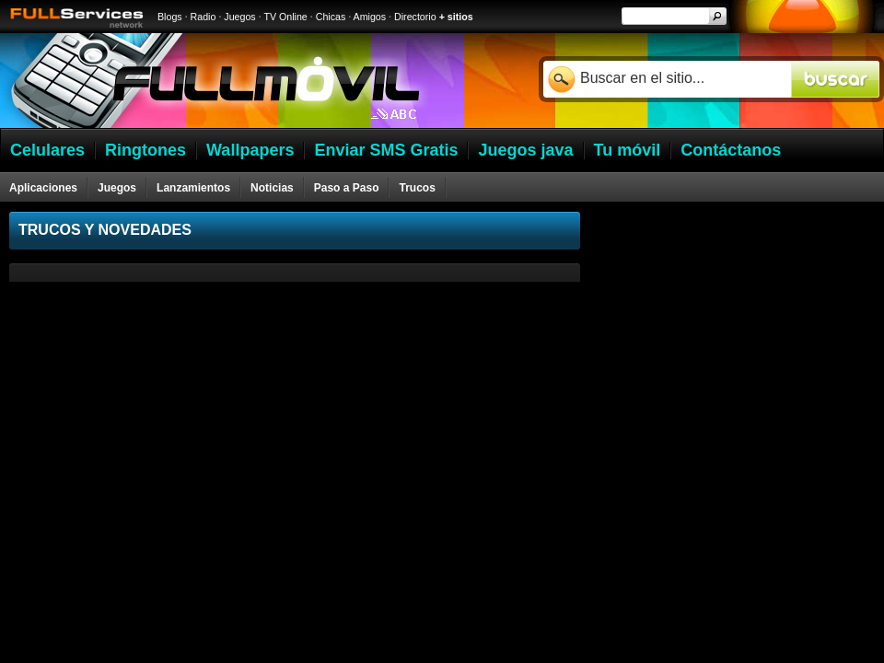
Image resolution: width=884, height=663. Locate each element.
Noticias (272, 187)
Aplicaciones (43, 187)
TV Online (285, 16)
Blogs (169, 16)
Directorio (415, 16)
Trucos (417, 187)
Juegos (239, 16)
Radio (203, 16)
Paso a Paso (346, 187)
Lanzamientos (193, 187)
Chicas (331, 16)
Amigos (370, 16)
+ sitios (456, 16)
